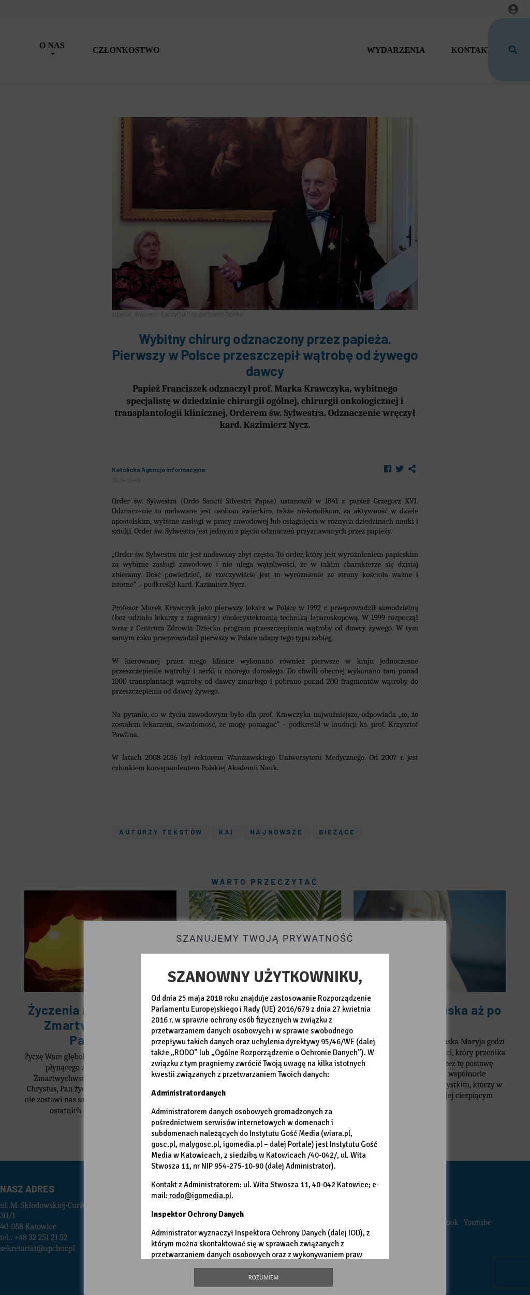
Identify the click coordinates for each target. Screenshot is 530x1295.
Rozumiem (263, 1277)
